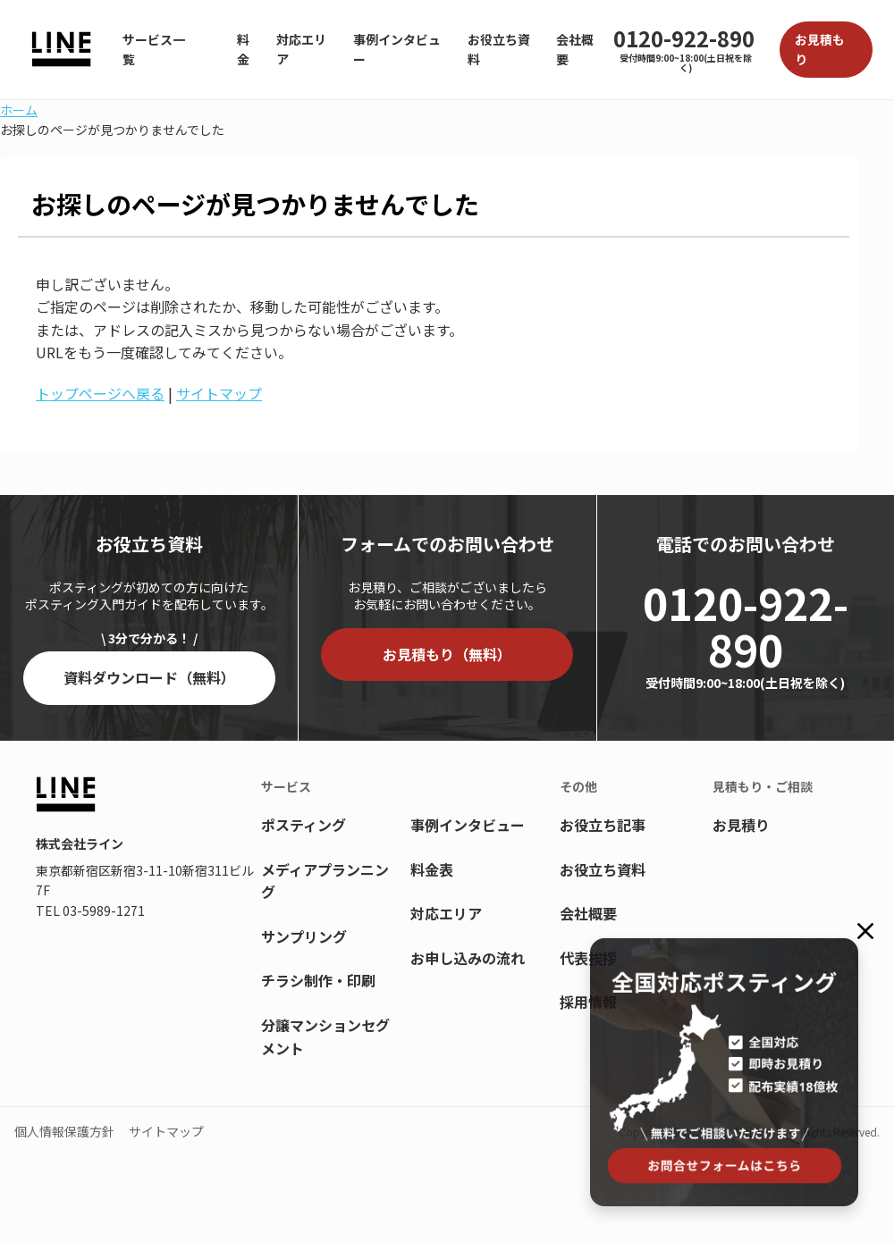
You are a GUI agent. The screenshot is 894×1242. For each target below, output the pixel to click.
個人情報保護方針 (64, 1131)
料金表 (431, 869)
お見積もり (820, 49)
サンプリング (304, 936)
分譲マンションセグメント (325, 1036)
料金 (243, 49)
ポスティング (303, 824)
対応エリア (301, 49)
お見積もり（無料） (447, 654)
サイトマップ (219, 393)
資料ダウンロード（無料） (149, 677)
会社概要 (575, 49)
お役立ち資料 (499, 49)
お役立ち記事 (602, 824)
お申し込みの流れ (467, 958)
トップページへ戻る (100, 393)
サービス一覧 (153, 49)
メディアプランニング (325, 881)
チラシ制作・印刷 (318, 980)
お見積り (741, 824)
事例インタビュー (397, 49)
